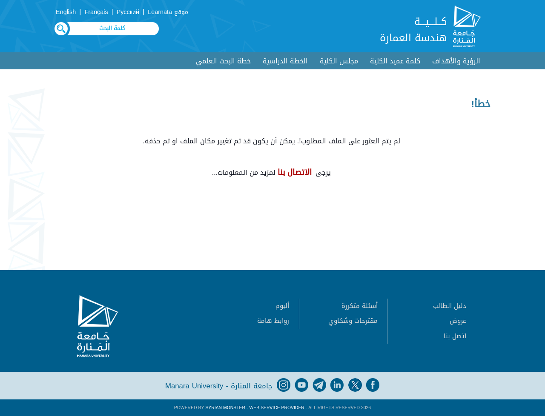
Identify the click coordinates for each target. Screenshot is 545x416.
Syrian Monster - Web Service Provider (254, 408)
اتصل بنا (455, 336)
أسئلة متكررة (359, 306)
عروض (458, 321)
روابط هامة (273, 321)
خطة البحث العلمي (223, 61)
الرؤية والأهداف (456, 61)
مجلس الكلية (339, 61)
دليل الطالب (449, 306)
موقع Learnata (168, 12)
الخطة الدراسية (285, 61)
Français (96, 12)
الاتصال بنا (295, 172)
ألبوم (282, 306)
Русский (128, 12)
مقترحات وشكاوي (353, 321)
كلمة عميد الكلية (395, 61)
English (66, 12)
